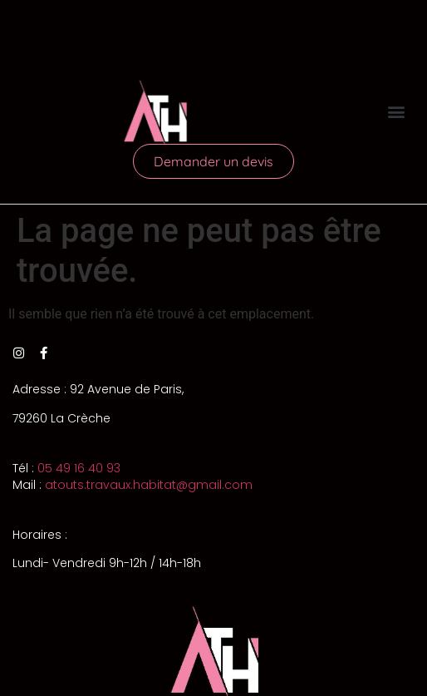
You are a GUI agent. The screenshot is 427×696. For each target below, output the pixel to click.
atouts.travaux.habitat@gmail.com (149, 484)
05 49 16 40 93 (78, 468)
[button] (396, 112)
